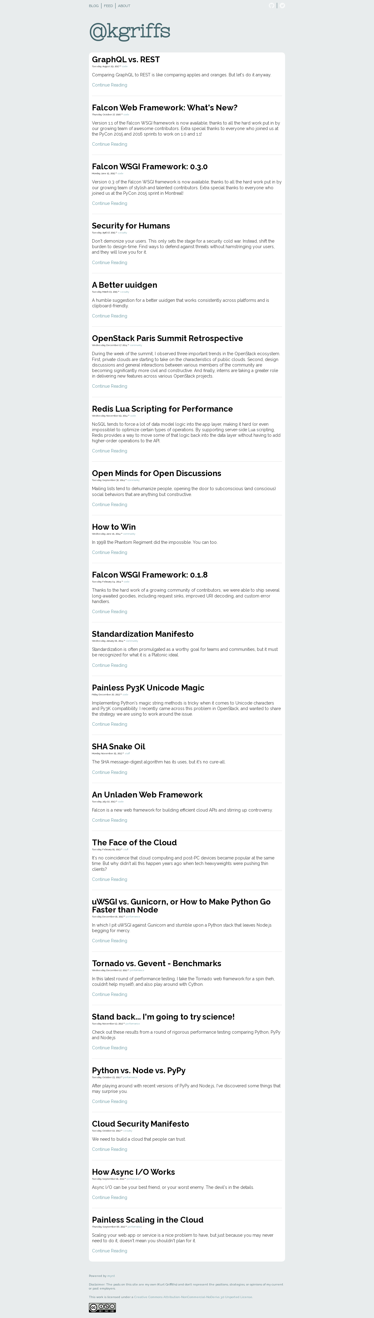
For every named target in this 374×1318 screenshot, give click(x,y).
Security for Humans (131, 225)
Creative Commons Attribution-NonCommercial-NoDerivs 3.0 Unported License (193, 1297)
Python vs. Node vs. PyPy (138, 1070)
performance (133, 916)
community (136, 345)
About (124, 6)
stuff (127, 753)
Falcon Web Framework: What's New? (165, 107)
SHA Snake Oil (118, 746)
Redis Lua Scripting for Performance (162, 408)
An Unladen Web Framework (147, 794)
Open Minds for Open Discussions (156, 473)
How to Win (114, 527)
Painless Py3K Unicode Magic (148, 687)
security (122, 232)
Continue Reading (109, 85)
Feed (108, 6)
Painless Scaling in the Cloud (148, 1219)
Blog (94, 6)
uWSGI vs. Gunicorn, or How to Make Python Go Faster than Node (181, 905)
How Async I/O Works (133, 1172)
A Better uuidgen (124, 285)
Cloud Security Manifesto (140, 1123)
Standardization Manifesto (143, 634)
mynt (111, 1276)
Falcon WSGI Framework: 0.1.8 (150, 574)
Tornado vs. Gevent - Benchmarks (156, 963)
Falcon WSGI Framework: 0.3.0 (150, 166)
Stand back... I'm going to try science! (163, 1016)
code (125, 66)
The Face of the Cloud (134, 842)
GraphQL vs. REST (126, 59)
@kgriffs (129, 30)
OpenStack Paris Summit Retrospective (167, 338)
